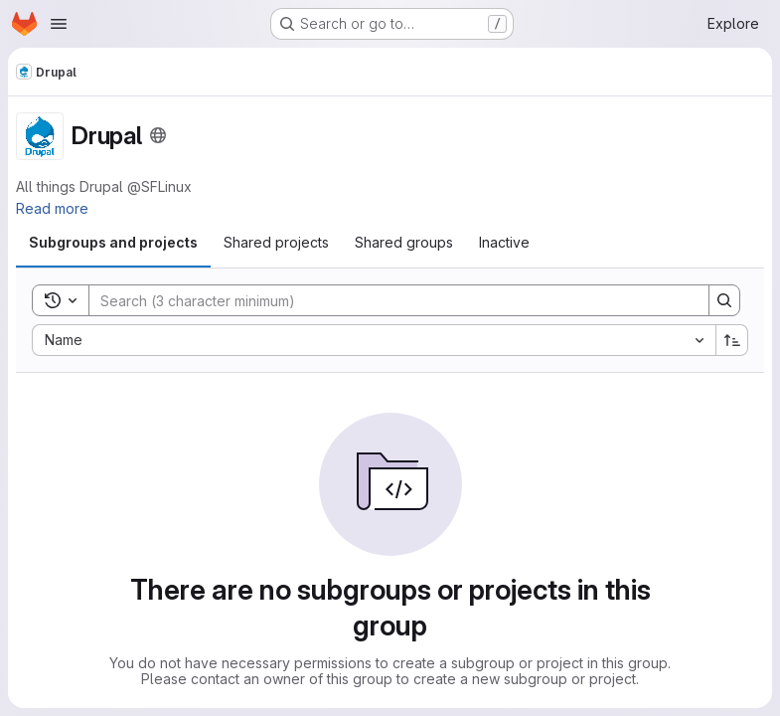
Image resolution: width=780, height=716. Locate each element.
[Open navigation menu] (59, 24)
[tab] (113, 243)
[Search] (389, 300)
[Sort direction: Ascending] (732, 340)
